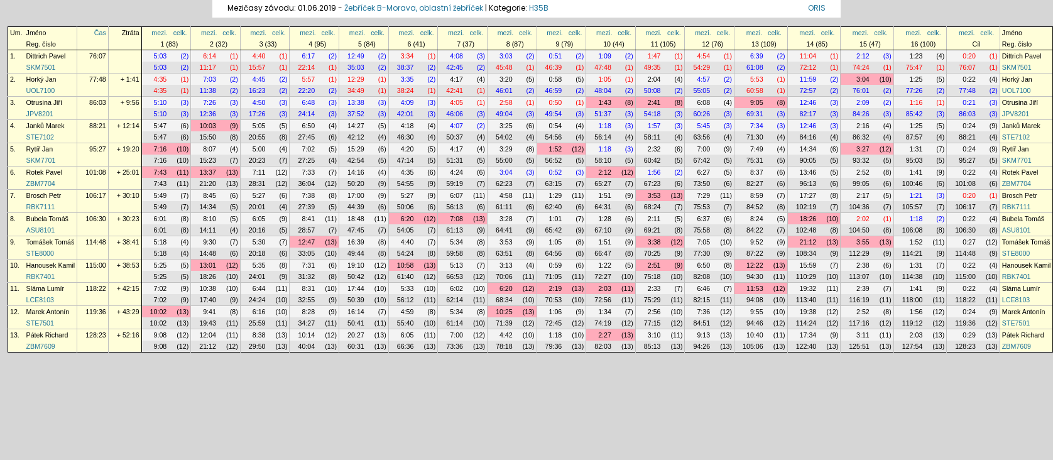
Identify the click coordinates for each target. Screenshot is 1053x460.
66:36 (405, 346)
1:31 (916, 149)
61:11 (504, 207)
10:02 (158, 311)
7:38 (308, 195)
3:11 (863, 335)
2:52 (863, 172)
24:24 (257, 300)
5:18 (160, 242)
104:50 (859, 230)
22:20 (306, 90)
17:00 (355, 195)
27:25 (306, 160)
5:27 (259, 195)
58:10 (602, 160)
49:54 (553, 114)
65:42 (553, 230)
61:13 (454, 230)
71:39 (504, 323)
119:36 (95, 311)
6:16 (259, 311)
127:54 (912, 346)
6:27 (703, 172)
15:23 (207, 160)
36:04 (306, 183)
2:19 (555, 288)
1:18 (604, 125)
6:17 (308, 56)
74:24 (861, 67)
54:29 (701, 67)
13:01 (207, 265)
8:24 (756, 218)
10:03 (207, 125)
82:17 (808, 114)
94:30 (754, 276)
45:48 (504, 67)
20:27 (355, 335)
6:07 (456, 195)
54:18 (652, 114)
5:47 (160, 125)
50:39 (355, 300)
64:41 (504, 230)
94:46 (754, 323)
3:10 (654, 335)
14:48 (207, 253)
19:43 (207, 323)
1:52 (555, 149)
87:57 (914, 137)
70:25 (652, 253)
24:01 (257, 276)
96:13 (808, 183)
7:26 (209, 102)
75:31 (754, 160)
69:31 (754, 114)
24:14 (306, 114)
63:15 (553, 183)
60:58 (754, 90)
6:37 (703, 218)
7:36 (703, 311)
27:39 (306, 207)
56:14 (602, 137)
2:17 (863, 195)
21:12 (808, 242)
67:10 (602, 230)
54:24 (405, 253)
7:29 (703, 195)
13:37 (207, 172)
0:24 (969, 125)
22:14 (306, 67)
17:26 (257, 114)
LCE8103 (40, 300)
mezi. (159, 32)
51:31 (454, 160)
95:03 (914, 160)
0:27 (969, 242)
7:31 (308, 265)
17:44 (355, 288)
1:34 (604, 311)
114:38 (912, 276)
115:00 (95, 265)
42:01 (405, 114)
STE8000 (40, 253)
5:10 (160, 102)
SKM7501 (41, 67)
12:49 (355, 56)
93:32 (861, 160)
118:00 (912, 300)
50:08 (652, 90)
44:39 (355, 207)
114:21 (912, 253)
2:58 (506, 102)
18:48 (355, 218)
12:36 (207, 114)
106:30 (95, 218)
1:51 (604, 195)
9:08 (160, 335)
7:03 (209, 79)
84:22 (754, 230)
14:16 (355, 172)
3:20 (506, 79)
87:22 (754, 253)
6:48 (308, 102)
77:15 (652, 323)
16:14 (355, 311)
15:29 (355, 149)
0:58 (555, 79)
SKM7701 (41, 160)
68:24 (652, 207)
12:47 (306, 242)
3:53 (654, 195)
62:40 (553, 207)
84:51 (701, 323)
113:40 (806, 300)
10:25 (504, 311)
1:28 (604, 218)
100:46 (912, 183)
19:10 (355, 265)
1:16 (916, 102)
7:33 (308, 172)
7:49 (756, 149)
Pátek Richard (47, 335)
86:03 (97, 102)
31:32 (306, 276)
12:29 (355, 79)
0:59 (555, 265)
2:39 (863, 288)
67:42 (701, 160)
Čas (100, 32)
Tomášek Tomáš (50, 242)
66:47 (602, 253)
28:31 (257, 183)
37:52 (355, 114)
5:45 (703, 125)
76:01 (861, 90)
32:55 (306, 300)
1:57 (654, 125)
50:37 (454, 137)
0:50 (555, 102)
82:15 (701, 300)
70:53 (553, 300)
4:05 (456, 102)
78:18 (504, 346)
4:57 (703, 79)
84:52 (754, 207)
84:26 (861, 114)
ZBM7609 (40, 346)
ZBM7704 (40, 183)
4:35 (160, 79)
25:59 (257, 323)
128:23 (95, 335)
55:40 (405, 323)
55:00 (504, 160)
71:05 (553, 276)
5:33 (407, 288)
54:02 (504, 137)
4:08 (456, 56)
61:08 (754, 67)
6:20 (407, 218)
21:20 (207, 183)
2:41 (654, 102)
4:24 (456, 172)
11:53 (754, 288)
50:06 (405, 207)
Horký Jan (41, 79)
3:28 (506, 218)
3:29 (506, 149)
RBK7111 (40, 207)
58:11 (652, 137)
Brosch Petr (44, 195)
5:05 (259, 125)
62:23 (504, 183)
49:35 (652, 67)
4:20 (407, 149)
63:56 (701, 137)
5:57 (308, 79)
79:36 (553, 346)
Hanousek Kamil (50, 265)
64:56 (553, 253)
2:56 (654, 311)
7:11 (259, 172)
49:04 (504, 114)
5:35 (259, 265)
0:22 (969, 79)
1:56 (654, 172)
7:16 (160, 149)
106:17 (95, 195)
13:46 (808, 172)
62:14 (454, 300)
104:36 (859, 207)
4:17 (456, 79)
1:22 (604, 265)
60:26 (701, 114)
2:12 (863, 56)
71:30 (754, 137)
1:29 (555, 195)
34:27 (306, 323)
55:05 (701, 90)
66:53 (454, 276)
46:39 (553, 67)
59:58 (454, 253)
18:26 (808, 218)
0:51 (555, 56)
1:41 (916, 172)
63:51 (504, 253)
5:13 (456, 265)
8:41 (308, 218)
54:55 (405, 183)
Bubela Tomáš (47, 218)
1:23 (916, 56)
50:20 (355, 183)
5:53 (756, 79)
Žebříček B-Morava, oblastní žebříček (413, 8)
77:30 (701, 253)
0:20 (969, 56)
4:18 (407, 125)
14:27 (355, 125)
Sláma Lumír (45, 288)
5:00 (259, 149)
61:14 (454, 323)
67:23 (652, 183)
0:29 (969, 335)
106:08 (912, 230)
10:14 (306, 335)
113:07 (859, 276)
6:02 (456, 288)
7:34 (756, 125)
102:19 (806, 207)
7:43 (160, 172)
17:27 (808, 195)
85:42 (914, 114)
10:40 (754, 335)
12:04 (207, 335)
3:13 (506, 265)
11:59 (808, 79)
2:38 (863, 265)
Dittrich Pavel (46, 56)
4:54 (703, 56)
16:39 (355, 242)
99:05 (861, 183)
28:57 (306, 230)
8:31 (308, 288)
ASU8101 (40, 230)
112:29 (859, 253)
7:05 (703, 242)
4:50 (259, 102)
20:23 (257, 160)
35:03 (355, 67)
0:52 (555, 172)
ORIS (817, 8)
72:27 (602, 276)
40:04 (306, 346)
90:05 (808, 160)
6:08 (703, 102)
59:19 (454, 183)
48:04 (602, 90)
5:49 (160, 195)
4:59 (407, 311)
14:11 (207, 230)
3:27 (863, 149)
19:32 (808, 288)
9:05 (756, 102)
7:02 (308, 149)
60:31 (355, 346)
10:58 (405, 265)
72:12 (808, 67)
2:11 (654, 218)
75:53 (701, 207)
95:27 (97, 149)
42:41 (454, 90)
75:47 (914, 67)
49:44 (355, 253)
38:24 (405, 90)
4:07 (456, 125)
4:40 (259, 56)
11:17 (207, 67)
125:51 (859, 346)
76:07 (97, 56)
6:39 (756, 56)
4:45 (259, 79)
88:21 (97, 125)
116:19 (859, 300)
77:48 (97, 79)
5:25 (160, 265)
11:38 (207, 90)
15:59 (808, 265)
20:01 (257, 207)
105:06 (753, 346)
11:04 (808, 56)
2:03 (604, 288)
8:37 (756, 172)
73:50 (701, 183)
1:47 (654, 56)
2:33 (654, 288)
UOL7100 (40, 90)
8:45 (209, 195)
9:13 (703, 335)
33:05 (306, 253)
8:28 (308, 311)
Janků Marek (45, 125)
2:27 (604, 335)
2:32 (654, 149)
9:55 (756, 311)
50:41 (355, 323)
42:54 (355, 160)
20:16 (257, 230)
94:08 (754, 300)
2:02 (863, 218)
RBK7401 (40, 276)
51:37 (602, 114)
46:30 (405, 137)
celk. (180, 32)
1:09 (604, 56)
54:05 (405, 230)
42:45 (454, 67)
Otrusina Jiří (44, 102)
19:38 (808, 311)
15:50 (207, 137)
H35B (538, 8)
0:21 (969, 102)
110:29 (806, 276)
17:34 (808, 335)
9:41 (209, 311)
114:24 (806, 323)
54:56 (553, 137)
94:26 (701, 346)
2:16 (863, 125)
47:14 (405, 160)
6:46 (703, 288)
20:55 (257, 137)
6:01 (160, 218)
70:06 (504, 276)
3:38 (654, 242)
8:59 (756, 195)
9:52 (756, 242)
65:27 (602, 183)
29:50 (257, 346)
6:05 (259, 218)
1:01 (555, 218)
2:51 (654, 265)
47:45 (355, 230)
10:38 (207, 288)
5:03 (160, 56)
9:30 (209, 242)
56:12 (405, 300)
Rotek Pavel (44, 172)
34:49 (355, 90)
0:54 (555, 125)
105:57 (912, 207)
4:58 (506, 195)
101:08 (95, 172)
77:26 (914, 90)
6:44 (259, 288)
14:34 (808, 149)
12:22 (754, 265)
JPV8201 (39, 114)
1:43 (604, 102)
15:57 (257, 67)
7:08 (456, 218)
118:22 (95, 288)
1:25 (916, 79)
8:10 (209, 218)
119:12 (912, 323)
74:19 (602, 323)
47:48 (602, 67)
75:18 (652, 276)
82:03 (602, 346)
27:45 (306, 137)
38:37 (405, 67)
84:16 (808, 137)
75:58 (701, 230)
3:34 (407, 56)
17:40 (207, 300)
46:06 (454, 114)
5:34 (456, 242)
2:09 (863, 102)
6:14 (209, 56)
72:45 (553, 323)
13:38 (355, 102)
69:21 (652, 230)
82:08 (701, 276)
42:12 (355, 137)
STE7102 (40, 137)
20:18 (257, 253)
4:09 (407, 102)
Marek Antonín (48, 311)
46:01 (504, 90)
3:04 (863, 79)
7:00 (703, 149)
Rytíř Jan (39, 149)
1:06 (555, 311)
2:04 (654, 79)
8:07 (209, 149)
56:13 (454, 207)
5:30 (259, 242)
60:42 (652, 160)
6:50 (308, 125)
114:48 (95, 242)
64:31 (602, 207)
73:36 (454, 346)
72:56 (602, 300)
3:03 (506, 56)
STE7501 (40, 323)
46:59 (553, 90)
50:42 (355, 276)
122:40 (806, 346)
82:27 (754, 183)
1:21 (916, 195)
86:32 (861, 137)
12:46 (808, 102)
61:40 (405, 276)
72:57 (808, 90)
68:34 (504, 300)
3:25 (506, 125)
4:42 (506, 335)
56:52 (553, 160)
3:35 (407, 79)
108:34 (806, 253)
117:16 (859, 323)
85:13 (652, 346)
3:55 (863, 242)
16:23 (257, 90)
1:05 (604, 79)
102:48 (806, 230)
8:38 (259, 335)
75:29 (652, 300)
